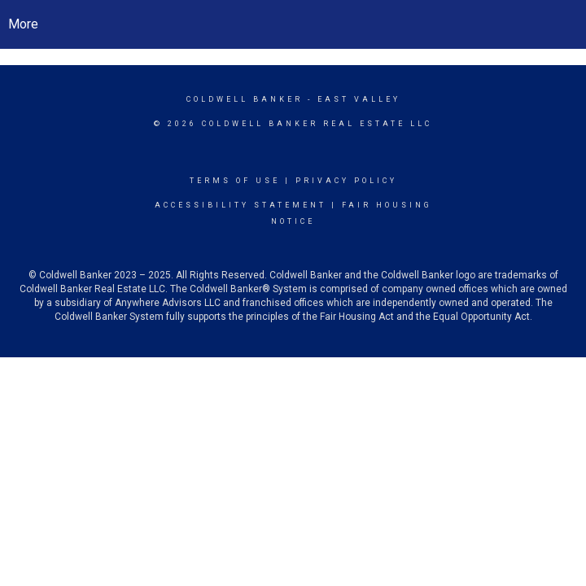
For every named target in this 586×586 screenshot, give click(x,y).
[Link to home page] (293, 24)
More (23, 24)
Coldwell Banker (244, 99)
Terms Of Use (235, 181)
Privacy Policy (346, 181)
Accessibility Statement (240, 205)
